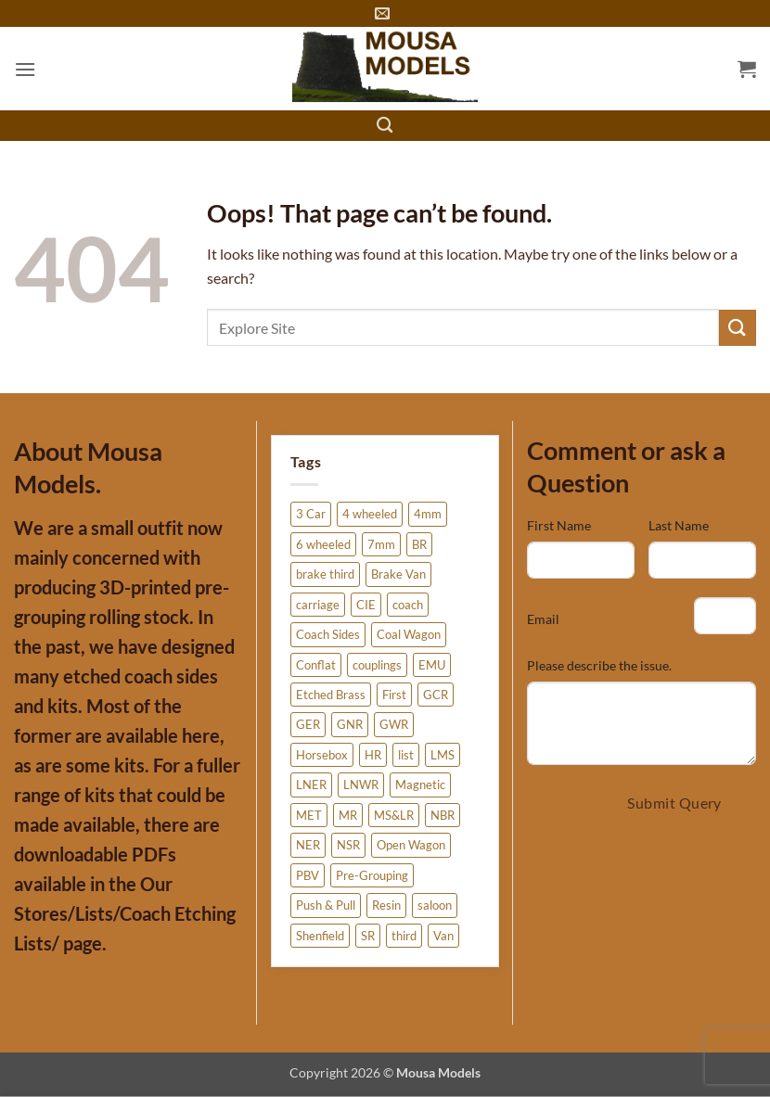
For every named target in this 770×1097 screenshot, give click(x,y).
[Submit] (737, 328)
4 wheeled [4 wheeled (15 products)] (369, 513)
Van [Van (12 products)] (443, 935)
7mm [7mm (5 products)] (381, 544)
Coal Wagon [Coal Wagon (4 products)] (409, 634)
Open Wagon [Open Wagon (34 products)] (411, 844)
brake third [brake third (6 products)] (325, 574)
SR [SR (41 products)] (368, 935)
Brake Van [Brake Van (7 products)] (398, 574)
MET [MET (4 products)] (309, 815)
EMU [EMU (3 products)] (431, 664)
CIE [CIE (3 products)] (366, 604)
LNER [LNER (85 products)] (311, 784)
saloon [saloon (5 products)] (434, 905)
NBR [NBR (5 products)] (442, 815)
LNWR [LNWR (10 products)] (361, 784)
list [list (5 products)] (406, 754)
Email (543, 619)
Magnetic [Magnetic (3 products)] (420, 784)
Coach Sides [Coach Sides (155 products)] (328, 634)
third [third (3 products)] (404, 935)
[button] (25, 69)
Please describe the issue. (599, 665)
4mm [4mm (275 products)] (428, 513)
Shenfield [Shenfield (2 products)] (320, 935)
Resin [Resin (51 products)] (386, 905)
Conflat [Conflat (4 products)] (316, 664)
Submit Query (674, 802)
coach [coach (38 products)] (407, 604)
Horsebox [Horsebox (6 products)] (322, 754)
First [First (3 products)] (394, 694)
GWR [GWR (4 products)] (393, 724)
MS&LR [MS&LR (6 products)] (394, 815)
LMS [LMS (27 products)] (442, 754)
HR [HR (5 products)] (373, 754)
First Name (559, 525)
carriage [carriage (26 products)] (318, 604)
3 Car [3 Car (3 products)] (311, 513)
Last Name (678, 525)
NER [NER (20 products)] (308, 844)
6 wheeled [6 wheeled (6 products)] (323, 544)
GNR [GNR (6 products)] (350, 724)
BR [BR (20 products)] (419, 544)
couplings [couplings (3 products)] (377, 664)
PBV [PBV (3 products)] (307, 875)
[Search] (385, 125)
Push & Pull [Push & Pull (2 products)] (325, 905)
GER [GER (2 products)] (308, 724)
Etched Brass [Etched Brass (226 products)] (331, 694)
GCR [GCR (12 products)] (435, 694)
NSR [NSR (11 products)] (348, 844)
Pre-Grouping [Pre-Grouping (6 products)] (372, 875)
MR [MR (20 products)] (348, 815)
